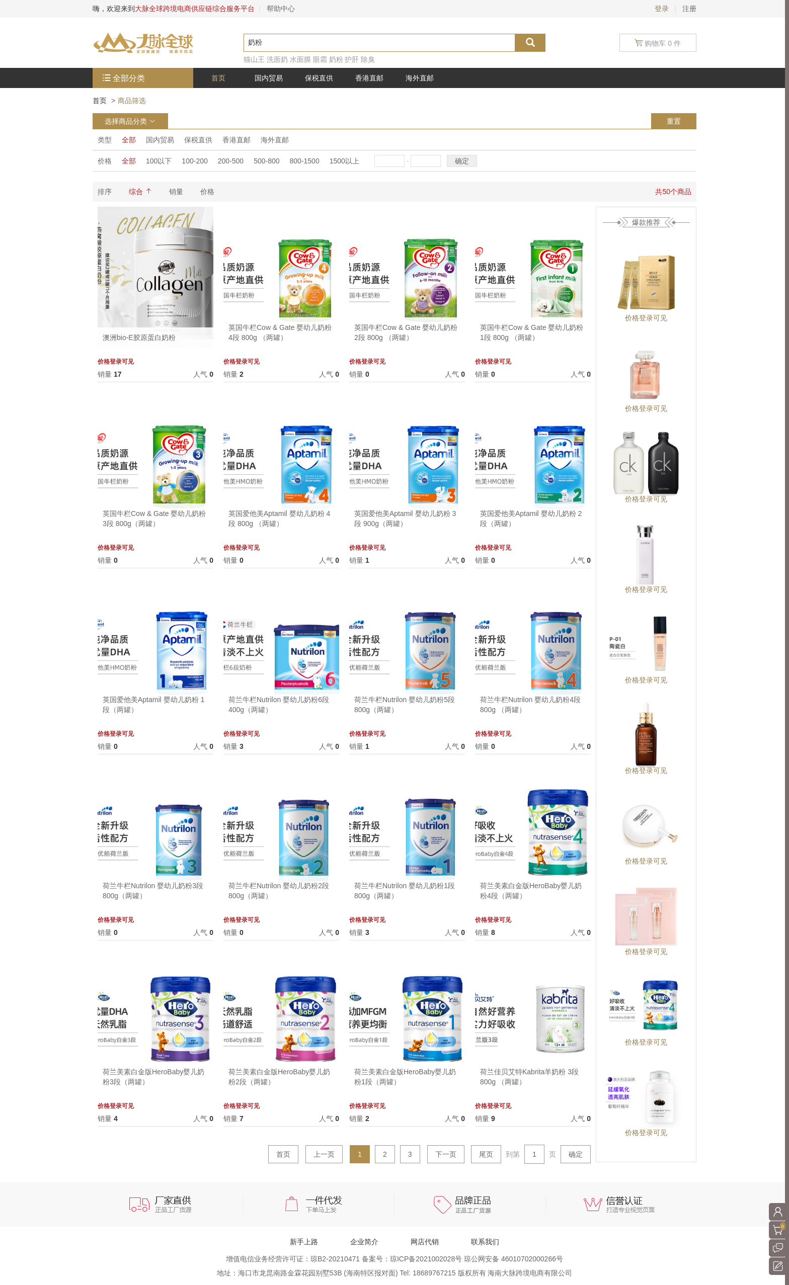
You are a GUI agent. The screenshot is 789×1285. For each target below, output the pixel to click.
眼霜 (320, 59)
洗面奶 (277, 59)
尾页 (486, 1154)
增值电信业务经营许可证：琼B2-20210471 (294, 1259)
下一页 (445, 1154)
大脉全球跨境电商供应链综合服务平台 (195, 9)
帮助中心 (281, 9)
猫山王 (254, 59)
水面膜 (300, 59)
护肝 (352, 59)
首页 (100, 101)
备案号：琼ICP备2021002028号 (413, 1259)
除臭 (368, 59)
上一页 (324, 1154)
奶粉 (336, 59)
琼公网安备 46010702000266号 (513, 1259)
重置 (674, 121)
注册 (689, 9)
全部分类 (129, 78)
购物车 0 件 (658, 43)
